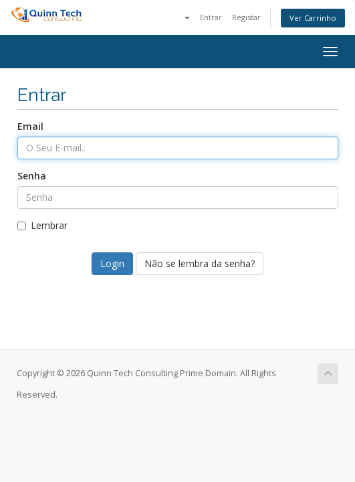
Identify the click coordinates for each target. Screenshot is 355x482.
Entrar (211, 17)
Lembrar (42, 225)
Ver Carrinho (312, 18)
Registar (246, 17)
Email (30, 126)
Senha (31, 175)
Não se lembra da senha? (199, 263)
